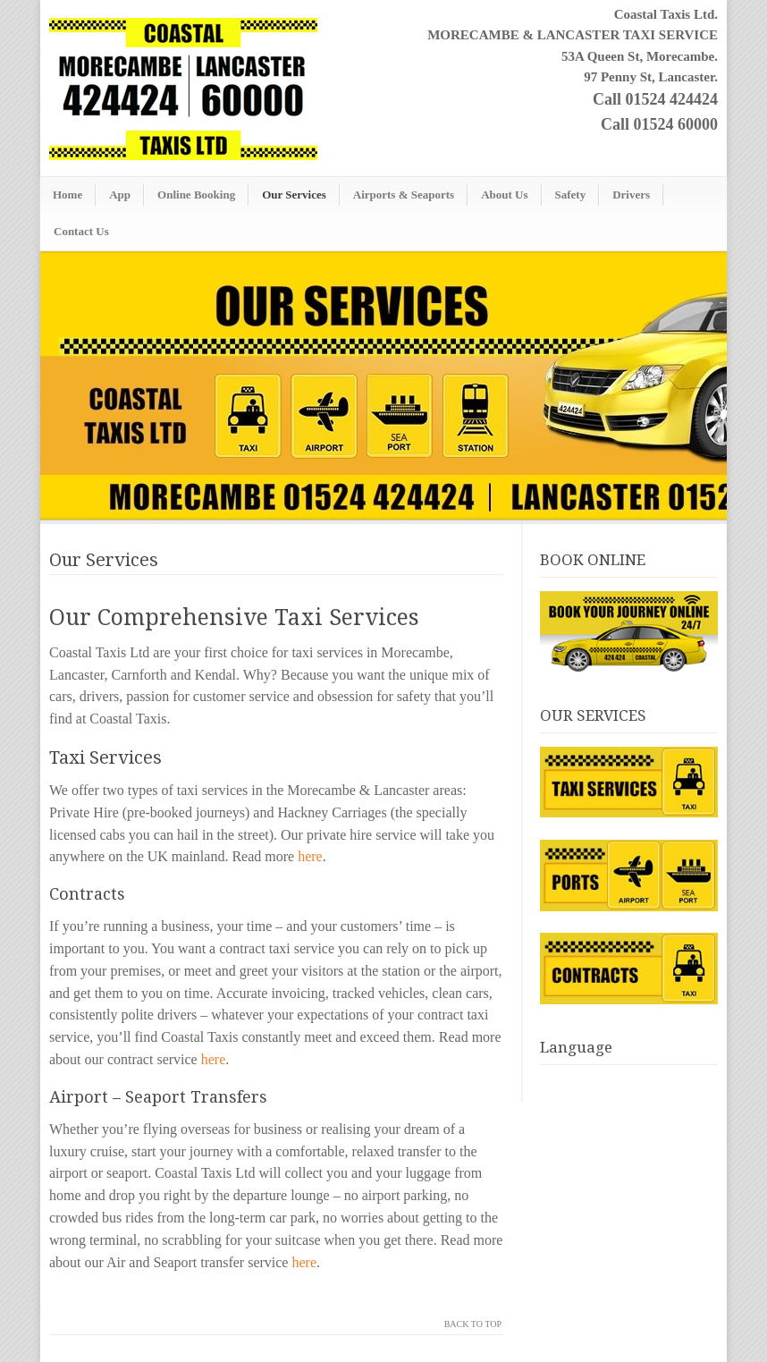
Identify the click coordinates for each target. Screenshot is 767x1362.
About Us (504, 194)
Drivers (631, 194)
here (310, 856)
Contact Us (81, 231)
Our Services (294, 194)
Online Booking (196, 194)
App (120, 194)
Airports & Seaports (403, 194)
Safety (570, 194)
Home (67, 194)
